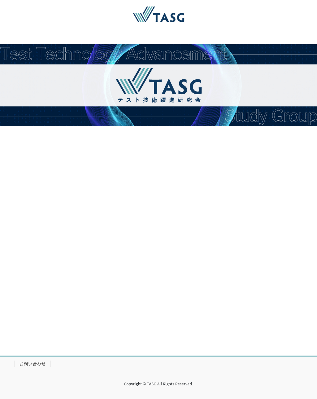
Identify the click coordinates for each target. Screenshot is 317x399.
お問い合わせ (32, 364)
